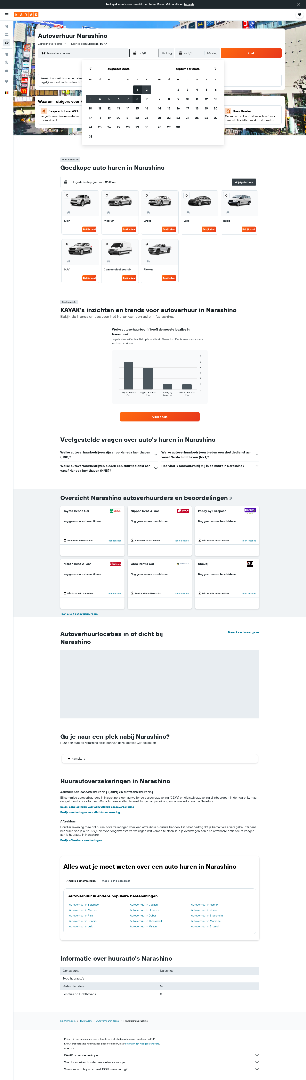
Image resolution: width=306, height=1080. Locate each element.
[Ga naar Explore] (7, 54)
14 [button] (127, 108)
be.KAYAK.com (68, 1020)
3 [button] (90, 99)
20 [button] (118, 118)
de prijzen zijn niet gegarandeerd (142, 1043)
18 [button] (99, 118)
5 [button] (109, 99)
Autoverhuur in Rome (204, 910)
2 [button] (147, 90)
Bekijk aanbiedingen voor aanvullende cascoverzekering (97, 807)
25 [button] (99, 127)
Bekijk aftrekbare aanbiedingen (81, 840)
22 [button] (137, 118)
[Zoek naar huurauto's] (7, 43)
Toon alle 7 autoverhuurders (79, 614)
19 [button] (109, 118)
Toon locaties (114, 540)
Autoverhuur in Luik (81, 926)
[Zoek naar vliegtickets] (7, 26)
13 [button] (118, 108)
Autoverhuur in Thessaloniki (146, 921)
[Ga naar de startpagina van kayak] (26, 14)
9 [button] (147, 99)
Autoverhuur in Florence (144, 910)
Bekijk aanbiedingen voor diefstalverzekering (90, 812)
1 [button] (137, 90)
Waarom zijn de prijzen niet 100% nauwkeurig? (161, 1069)
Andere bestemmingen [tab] (81, 881)
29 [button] (137, 127)
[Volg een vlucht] (7, 62)
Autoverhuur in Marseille (206, 921)
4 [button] (100, 99)
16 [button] (146, 108)
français (189, 4)
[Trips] (7, 81)
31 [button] (90, 136)
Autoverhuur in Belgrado (84, 904)
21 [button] (127, 118)
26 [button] (109, 127)
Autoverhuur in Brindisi (83, 921)
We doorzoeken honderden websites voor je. (161, 1062)
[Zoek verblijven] (7, 35)
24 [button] (90, 127)
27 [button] (118, 127)
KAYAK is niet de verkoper (161, 1055)
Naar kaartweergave (243, 632)
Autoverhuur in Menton (83, 910)
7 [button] (128, 99)
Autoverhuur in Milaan (143, 926)
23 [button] (146, 118)
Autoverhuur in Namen (205, 904)
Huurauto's (86, 1020)
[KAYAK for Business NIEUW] (7, 70)
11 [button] (100, 108)
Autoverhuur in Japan (107, 1020)
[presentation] (230, 498)
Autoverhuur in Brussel (205, 926)
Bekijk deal (89, 229)
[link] (160, 416)
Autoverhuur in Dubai (143, 915)
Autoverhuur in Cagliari (144, 904)
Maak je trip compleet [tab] (116, 881)
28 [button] (128, 127)
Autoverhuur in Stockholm (207, 915)
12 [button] (109, 108)
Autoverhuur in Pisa (81, 915)
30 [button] (147, 127)
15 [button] (137, 108)
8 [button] (137, 99)
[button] (298, 4)
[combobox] (52, 44)
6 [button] (118, 99)
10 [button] (90, 108)
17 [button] (90, 118)
